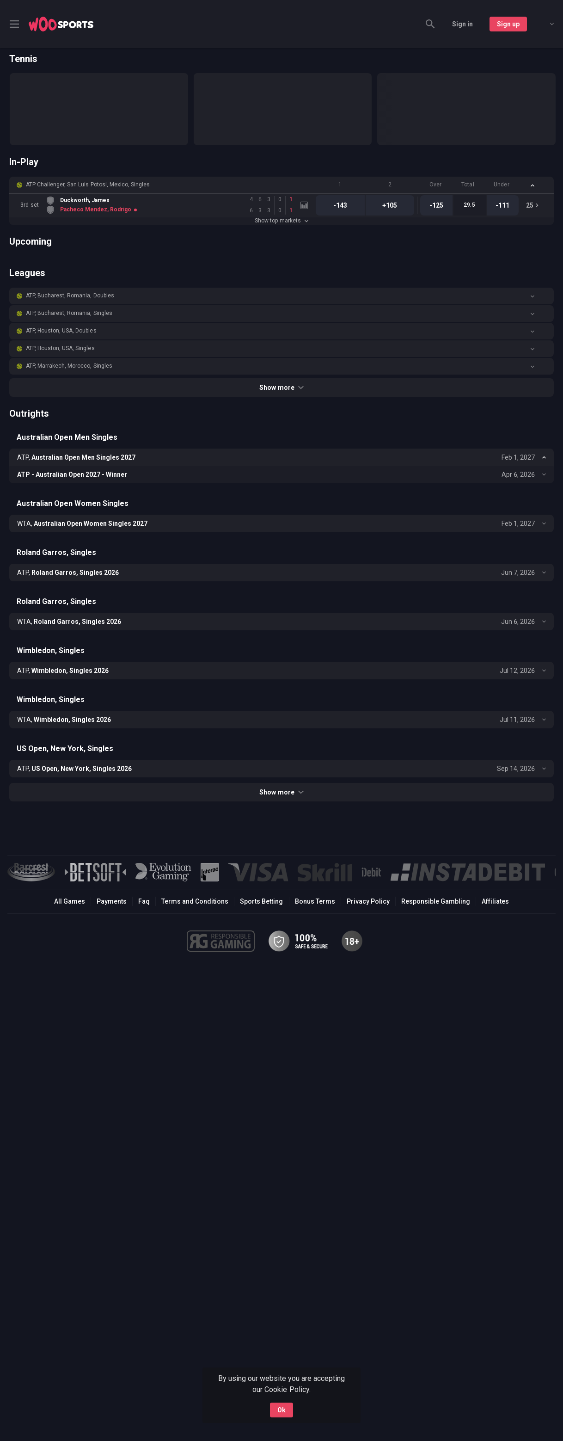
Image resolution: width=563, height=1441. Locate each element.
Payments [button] (112, 901)
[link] (61, 24)
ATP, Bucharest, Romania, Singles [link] (69, 313)
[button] (281, 185)
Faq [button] (144, 901)
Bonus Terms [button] (315, 901)
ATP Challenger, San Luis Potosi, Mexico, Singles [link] (88, 184)
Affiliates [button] (495, 901)
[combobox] (545, 24)
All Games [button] (69, 901)
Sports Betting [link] (261, 901)
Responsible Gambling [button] (435, 901)
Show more (281, 387)
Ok (281, 1410)
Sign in (462, 24)
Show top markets (281, 220)
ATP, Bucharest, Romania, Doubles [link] (70, 295)
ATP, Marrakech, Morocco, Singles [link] (69, 366)
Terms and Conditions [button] (194, 901)
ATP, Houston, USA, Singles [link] (60, 348)
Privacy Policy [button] (368, 901)
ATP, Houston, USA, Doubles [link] (61, 330)
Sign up (508, 24)
